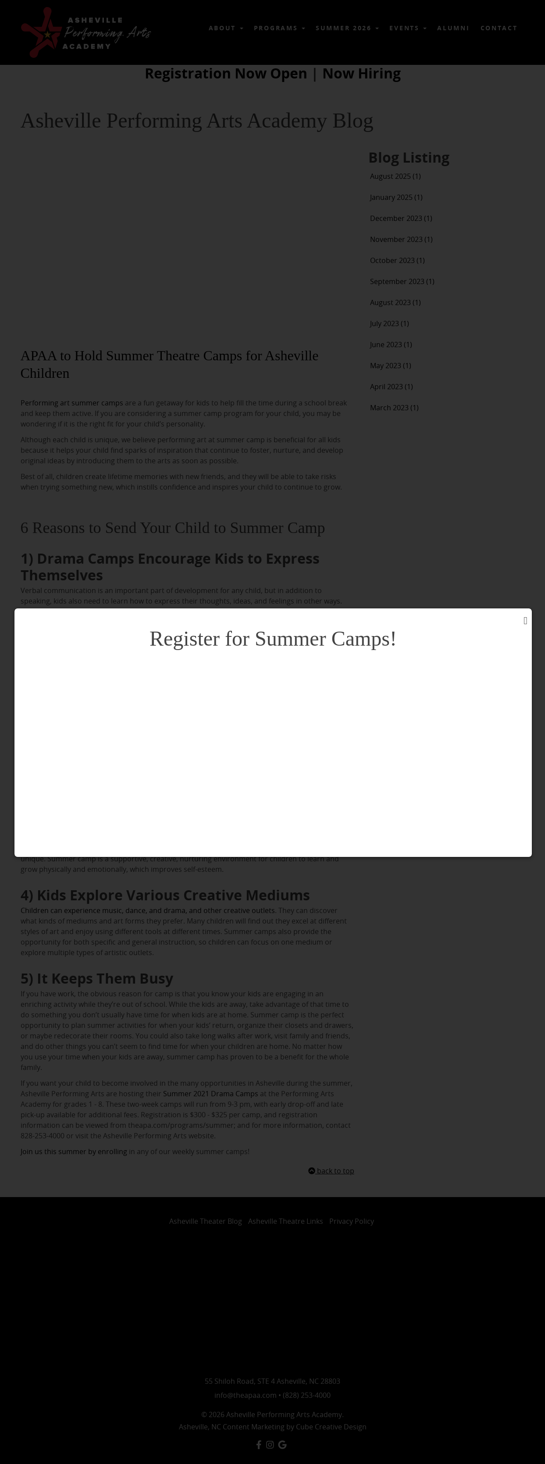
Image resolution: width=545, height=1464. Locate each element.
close (514, 602)
